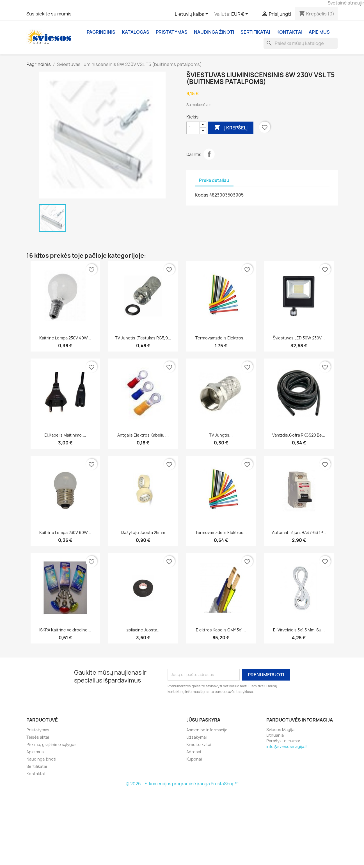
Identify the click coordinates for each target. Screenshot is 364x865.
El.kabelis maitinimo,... (65, 435)
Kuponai (194, 759)
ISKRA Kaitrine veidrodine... (65, 630)
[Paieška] (301, 43)
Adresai (193, 751)
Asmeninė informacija (206, 729)
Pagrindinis (101, 32)
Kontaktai (289, 32)
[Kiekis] (193, 128)
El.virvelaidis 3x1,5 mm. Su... (299, 630)
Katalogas (135, 32)
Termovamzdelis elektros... (221, 338)
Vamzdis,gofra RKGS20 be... (298, 435)
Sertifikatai (255, 32)
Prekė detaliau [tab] (214, 180)
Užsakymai (196, 737)
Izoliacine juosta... (143, 630)
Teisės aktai (37, 737)
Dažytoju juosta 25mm (143, 532)
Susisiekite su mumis (49, 14)
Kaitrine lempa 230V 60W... (65, 532)
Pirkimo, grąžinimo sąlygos (51, 744)
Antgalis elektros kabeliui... (143, 435)
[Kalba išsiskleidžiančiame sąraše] (192, 14)
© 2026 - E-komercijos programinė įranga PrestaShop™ (182, 784)
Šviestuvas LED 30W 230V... (299, 338)
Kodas (202, 195)
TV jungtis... (221, 435)
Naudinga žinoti (214, 32)
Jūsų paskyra (203, 720)
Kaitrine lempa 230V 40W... (65, 338)
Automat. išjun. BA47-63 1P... (299, 532)
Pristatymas (171, 32)
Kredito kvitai (198, 744)
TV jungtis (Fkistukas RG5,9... (143, 338)
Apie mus (319, 32)
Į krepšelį (231, 127)
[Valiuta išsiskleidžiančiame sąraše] (240, 14)
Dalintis (209, 154)
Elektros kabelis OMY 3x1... (221, 630)
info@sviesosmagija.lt (287, 746)
